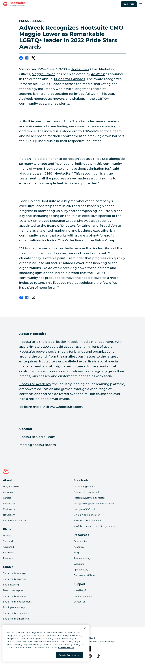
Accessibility (107, 641)
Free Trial (129, 4)
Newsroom (9, 515)
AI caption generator (85, 486)
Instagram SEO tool (84, 509)
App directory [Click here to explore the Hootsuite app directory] (81, 569)
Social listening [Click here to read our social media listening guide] (11, 584)
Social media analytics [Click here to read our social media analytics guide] (14, 579)
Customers (9, 509)
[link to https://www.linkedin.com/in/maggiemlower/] (43, 74)
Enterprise (8, 552)
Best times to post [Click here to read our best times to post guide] (13, 590)
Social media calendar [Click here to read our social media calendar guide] (14, 596)
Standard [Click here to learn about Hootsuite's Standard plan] (8, 541)
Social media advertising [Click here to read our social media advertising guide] (16, 618)
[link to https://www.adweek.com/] (98, 74)
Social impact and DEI (15, 520)
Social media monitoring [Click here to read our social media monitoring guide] (16, 613)
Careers (7, 498)
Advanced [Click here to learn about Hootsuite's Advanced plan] (8, 547)
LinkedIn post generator (87, 515)
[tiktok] (98, 656)
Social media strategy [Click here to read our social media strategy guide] (14, 573)
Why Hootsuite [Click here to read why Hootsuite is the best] (11, 486)
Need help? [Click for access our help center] (80, 590)
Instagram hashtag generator (89, 498)
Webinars (79, 564)
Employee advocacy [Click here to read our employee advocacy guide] (14, 607)
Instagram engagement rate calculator (94, 503)
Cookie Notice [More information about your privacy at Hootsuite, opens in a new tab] (66, 647)
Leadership (9, 503)
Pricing (7, 535)
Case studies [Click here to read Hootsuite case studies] (80, 541)
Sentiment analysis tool (86, 492)
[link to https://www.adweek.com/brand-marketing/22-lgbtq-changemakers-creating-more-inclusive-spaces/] (69, 79)
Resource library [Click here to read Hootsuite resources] (82, 558)
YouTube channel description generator (95, 526)
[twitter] (33, 58)
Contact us (79, 601)
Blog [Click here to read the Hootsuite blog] (76, 552)
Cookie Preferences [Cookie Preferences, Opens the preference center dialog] (69, 655)
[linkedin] (27, 58)
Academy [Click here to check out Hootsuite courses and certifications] (79, 547)
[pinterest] (90, 656)
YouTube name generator (87, 520)
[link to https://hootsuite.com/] (80, 69)
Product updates (83, 596)
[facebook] (21, 58)
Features (8, 558)
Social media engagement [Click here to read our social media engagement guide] (17, 601)
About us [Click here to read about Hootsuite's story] (8, 492)
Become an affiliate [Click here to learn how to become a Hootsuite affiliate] (84, 575)
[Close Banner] (84, 628)
